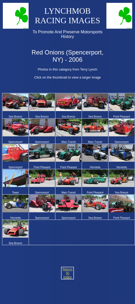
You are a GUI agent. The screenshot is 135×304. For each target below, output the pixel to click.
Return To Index (67, 273)
